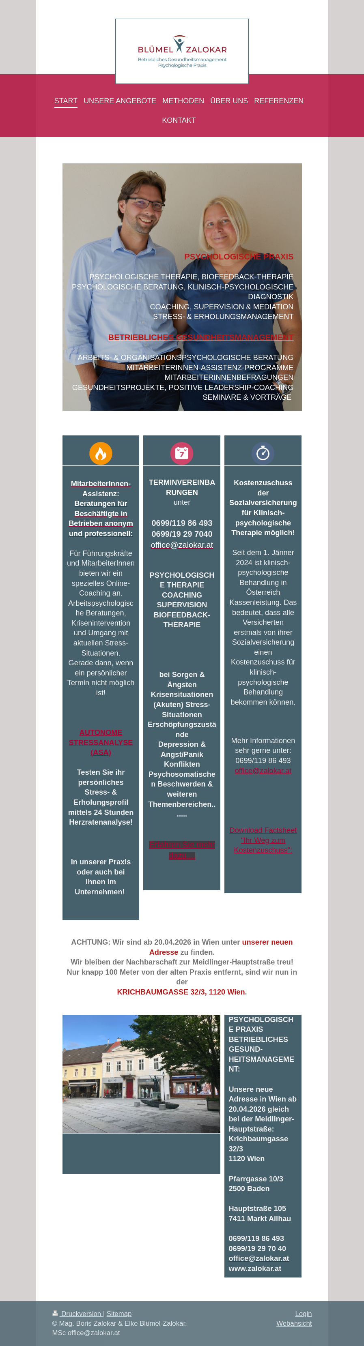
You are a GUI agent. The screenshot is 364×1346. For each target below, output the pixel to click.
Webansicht (294, 1323)
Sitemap (119, 1314)
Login (303, 1314)
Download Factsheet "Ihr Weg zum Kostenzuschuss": (263, 840)
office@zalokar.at (263, 771)
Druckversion (77, 1314)
